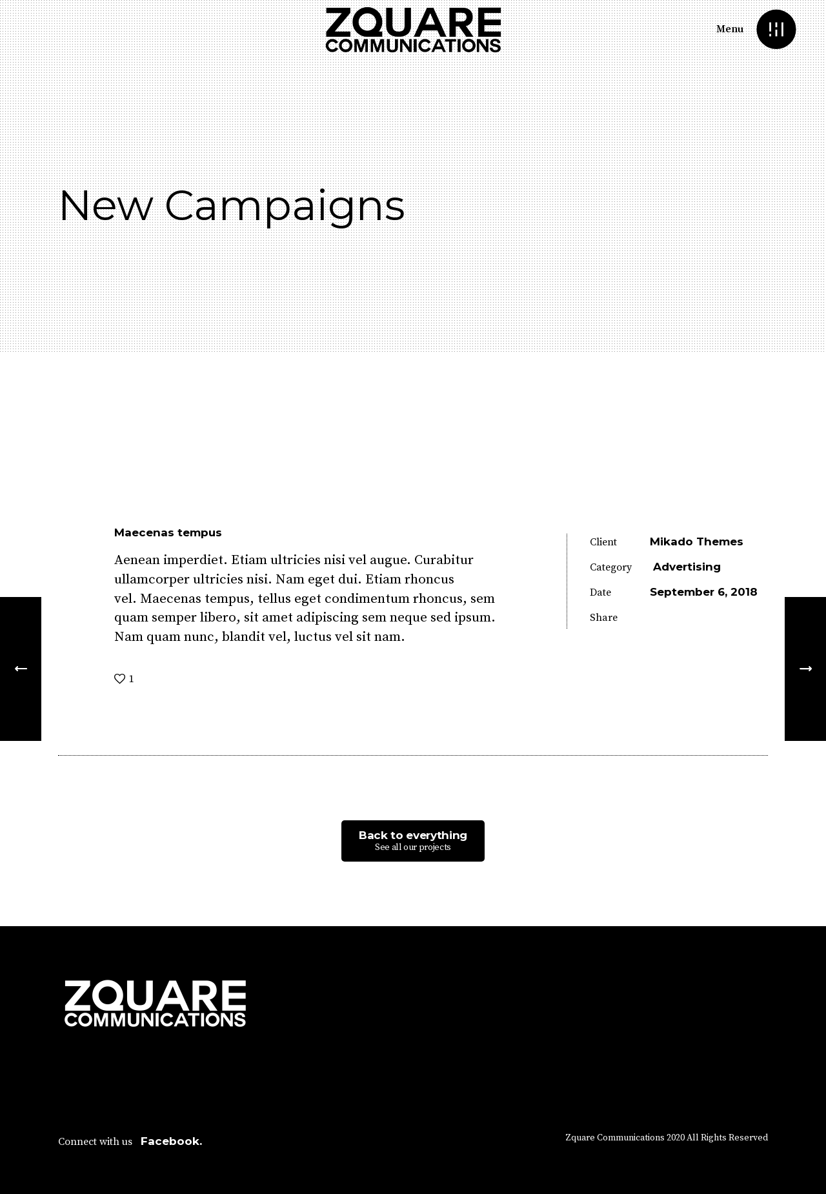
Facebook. (171, 1141)
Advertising (687, 566)
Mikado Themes (696, 541)
